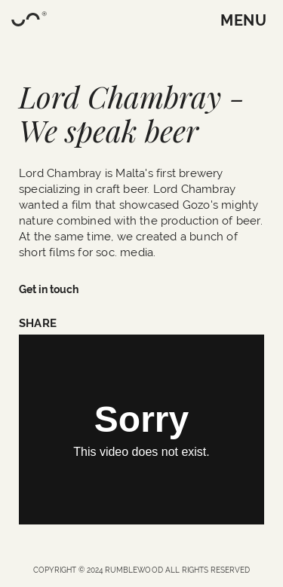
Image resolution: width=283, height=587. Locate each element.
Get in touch (48, 289)
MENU (243, 20)
